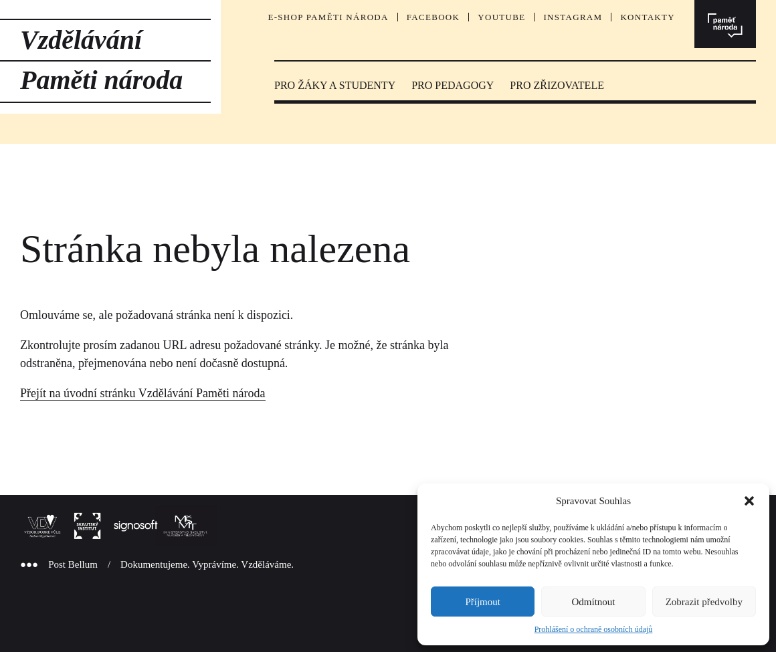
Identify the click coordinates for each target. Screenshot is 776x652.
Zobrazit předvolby (704, 601)
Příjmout (482, 601)
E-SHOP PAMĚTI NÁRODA (328, 17)
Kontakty (647, 17)
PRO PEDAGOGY (452, 85)
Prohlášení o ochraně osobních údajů (594, 629)
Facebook (433, 17)
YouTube (501, 17)
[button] (749, 501)
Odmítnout (593, 601)
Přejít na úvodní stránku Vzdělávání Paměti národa (143, 393)
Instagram (572, 17)
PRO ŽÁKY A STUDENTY (334, 85)
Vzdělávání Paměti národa (101, 60)
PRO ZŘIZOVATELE (557, 85)
